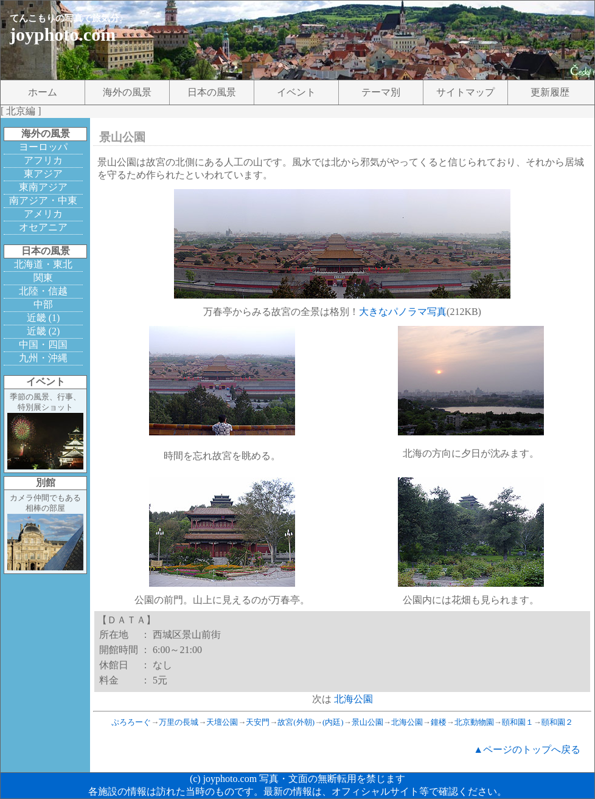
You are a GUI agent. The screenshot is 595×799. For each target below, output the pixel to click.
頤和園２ (557, 722)
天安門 (258, 722)
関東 (43, 277)
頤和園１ (518, 722)
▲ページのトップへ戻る (526, 749)
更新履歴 (550, 92)
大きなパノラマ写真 (403, 311)
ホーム (42, 92)
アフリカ (43, 160)
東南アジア (43, 187)
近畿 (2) (43, 331)
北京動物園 (474, 722)
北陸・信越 (43, 291)
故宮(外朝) (296, 722)
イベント (296, 92)
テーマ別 (380, 92)
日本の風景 (211, 92)
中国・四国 (43, 344)
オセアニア (43, 227)
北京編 (20, 111)
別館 (45, 482)
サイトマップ (465, 92)
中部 (43, 304)
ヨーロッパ (43, 147)
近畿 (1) (43, 318)
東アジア (43, 173)
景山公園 (367, 722)
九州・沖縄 (43, 358)
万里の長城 (178, 722)
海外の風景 (127, 92)
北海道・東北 (43, 264)
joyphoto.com (63, 34)
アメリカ (43, 214)
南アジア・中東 (43, 200)
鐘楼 (439, 722)
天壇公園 (222, 722)
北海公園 (353, 699)
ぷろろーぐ (131, 722)
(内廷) (333, 722)
